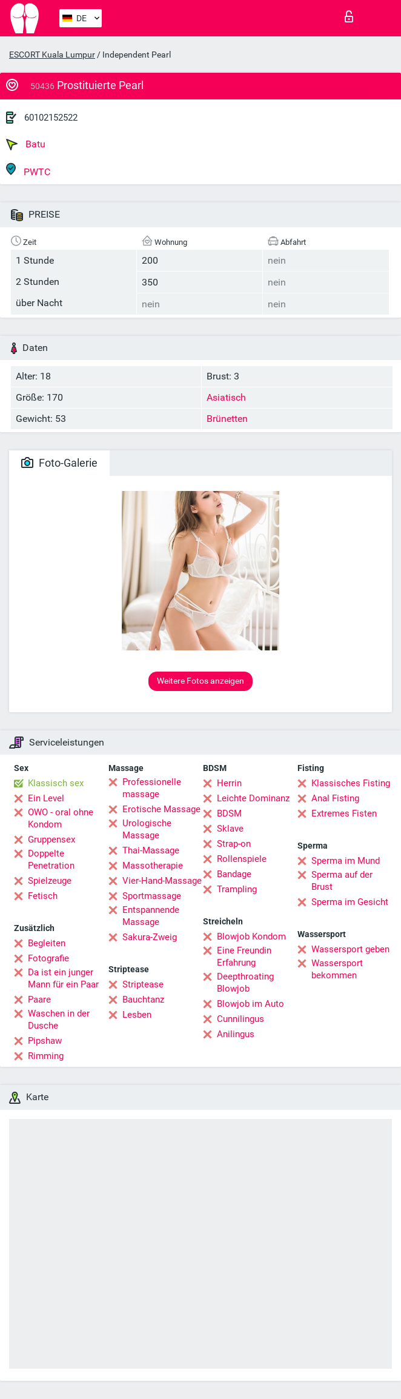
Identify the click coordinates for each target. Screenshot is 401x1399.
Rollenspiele (242, 858)
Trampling (237, 889)
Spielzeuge (49, 880)
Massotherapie (152, 865)
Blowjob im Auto (250, 1003)
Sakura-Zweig (149, 937)
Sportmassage (151, 895)
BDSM (229, 813)
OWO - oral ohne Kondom (60, 818)
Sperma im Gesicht (349, 901)
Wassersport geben (350, 949)
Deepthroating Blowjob (245, 982)
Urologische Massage (146, 829)
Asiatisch (226, 397)
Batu (25, 144)
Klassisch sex (56, 783)
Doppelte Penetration (51, 859)
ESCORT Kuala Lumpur (52, 54)
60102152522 (51, 117)
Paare (39, 999)
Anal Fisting (335, 798)
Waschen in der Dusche (59, 1019)
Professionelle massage (151, 788)
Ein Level (46, 798)
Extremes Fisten (344, 813)
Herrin (229, 783)
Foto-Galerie (59, 462)
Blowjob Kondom (251, 936)
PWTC (28, 170)
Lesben (136, 1014)
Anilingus (235, 1034)
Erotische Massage (161, 809)
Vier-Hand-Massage (162, 880)
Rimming (46, 1055)
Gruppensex (51, 839)
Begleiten (46, 943)
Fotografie (48, 958)
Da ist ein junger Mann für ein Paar (63, 978)
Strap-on (234, 843)
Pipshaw (45, 1040)
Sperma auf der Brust (342, 880)
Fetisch (43, 895)
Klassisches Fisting (350, 783)
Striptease (143, 984)
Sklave (230, 828)
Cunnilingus (240, 1018)
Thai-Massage (150, 850)
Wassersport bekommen (337, 969)
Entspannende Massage (150, 915)
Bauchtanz (143, 999)
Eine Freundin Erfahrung (244, 956)
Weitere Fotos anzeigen (200, 681)
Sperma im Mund (345, 860)
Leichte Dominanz (253, 798)
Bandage (234, 874)
